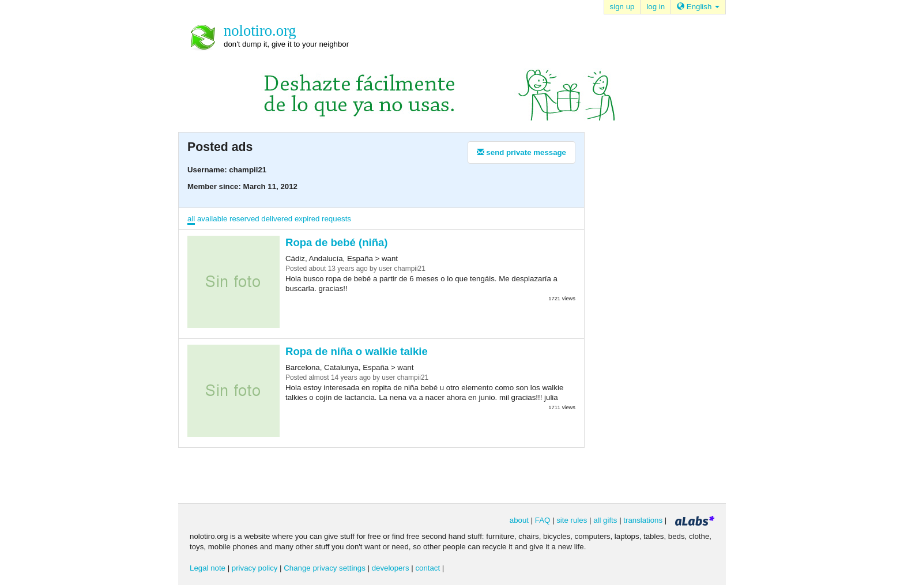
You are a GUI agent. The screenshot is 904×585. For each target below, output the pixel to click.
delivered (276, 218)
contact (427, 568)
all (191, 218)
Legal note (207, 568)
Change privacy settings (325, 568)
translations (642, 520)
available (212, 218)
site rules (571, 520)
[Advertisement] (648, 316)
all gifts (605, 520)
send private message (521, 152)
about (519, 520)
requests (336, 218)
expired (307, 218)
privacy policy (255, 568)
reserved (244, 218)
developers (390, 568)
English (698, 6)
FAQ (543, 520)
